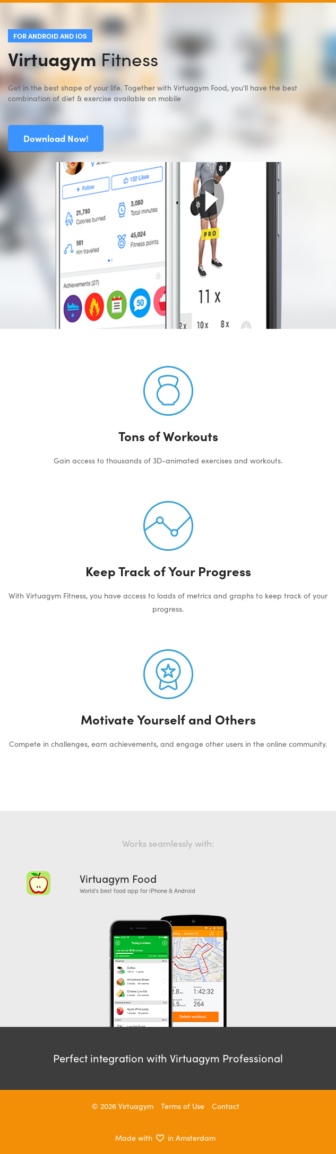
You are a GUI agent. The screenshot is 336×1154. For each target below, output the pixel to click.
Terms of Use (182, 1106)
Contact (225, 1106)
